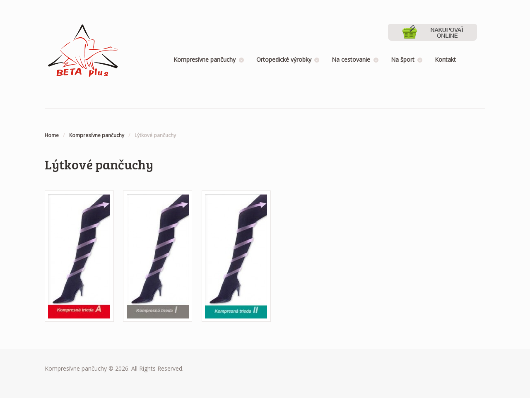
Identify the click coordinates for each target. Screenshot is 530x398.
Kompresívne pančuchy (204, 59)
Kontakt (445, 59)
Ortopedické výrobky (283, 59)
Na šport (402, 59)
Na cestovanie (351, 59)
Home (52, 135)
